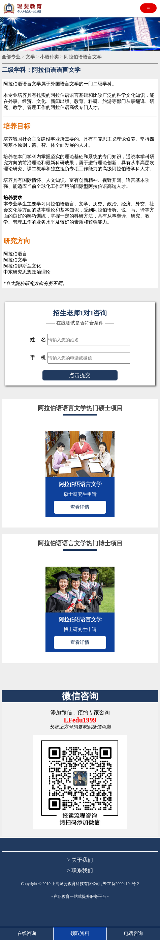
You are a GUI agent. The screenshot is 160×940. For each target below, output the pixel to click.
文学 (31, 56)
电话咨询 (133, 933)
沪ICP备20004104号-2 (120, 883)
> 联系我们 (80, 870)
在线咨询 (26, 933)
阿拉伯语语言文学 (83, 56)
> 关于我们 (80, 860)
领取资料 (79, 933)
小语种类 (50, 56)
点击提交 (80, 375)
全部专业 (12, 56)
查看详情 (79, 507)
